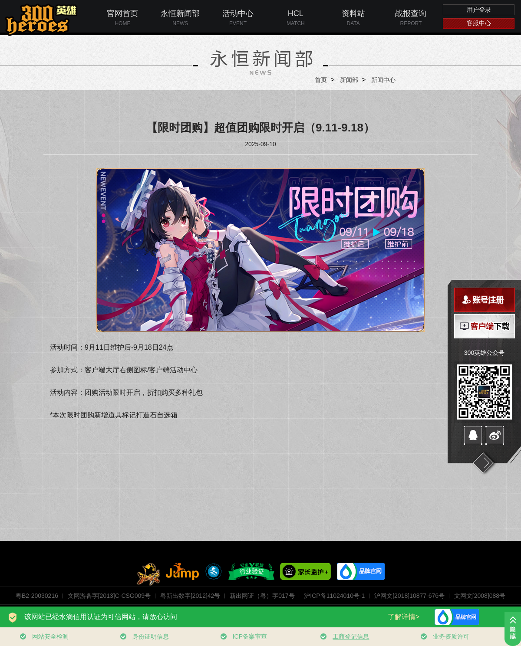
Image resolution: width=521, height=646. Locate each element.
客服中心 (479, 23)
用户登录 (479, 9)
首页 (321, 79)
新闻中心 (383, 79)
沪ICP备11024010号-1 (334, 595)
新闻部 (349, 79)
